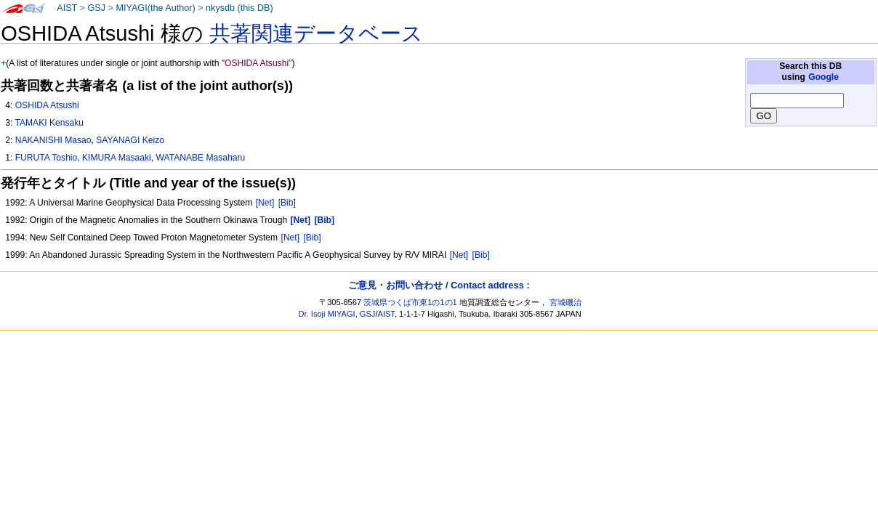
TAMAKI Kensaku (49, 123)
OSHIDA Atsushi (47, 105)
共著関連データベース (316, 33)
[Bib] (287, 203)
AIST (67, 8)
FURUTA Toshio (46, 158)
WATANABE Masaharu (201, 158)
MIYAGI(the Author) (155, 8)
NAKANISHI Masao (53, 140)
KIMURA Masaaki (116, 158)
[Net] (265, 203)
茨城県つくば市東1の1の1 (410, 302)
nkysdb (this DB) (239, 8)
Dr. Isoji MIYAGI (327, 313)
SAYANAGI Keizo (130, 140)
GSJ (96, 8)
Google (823, 77)
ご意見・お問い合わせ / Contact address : (438, 285)
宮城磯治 (565, 302)
